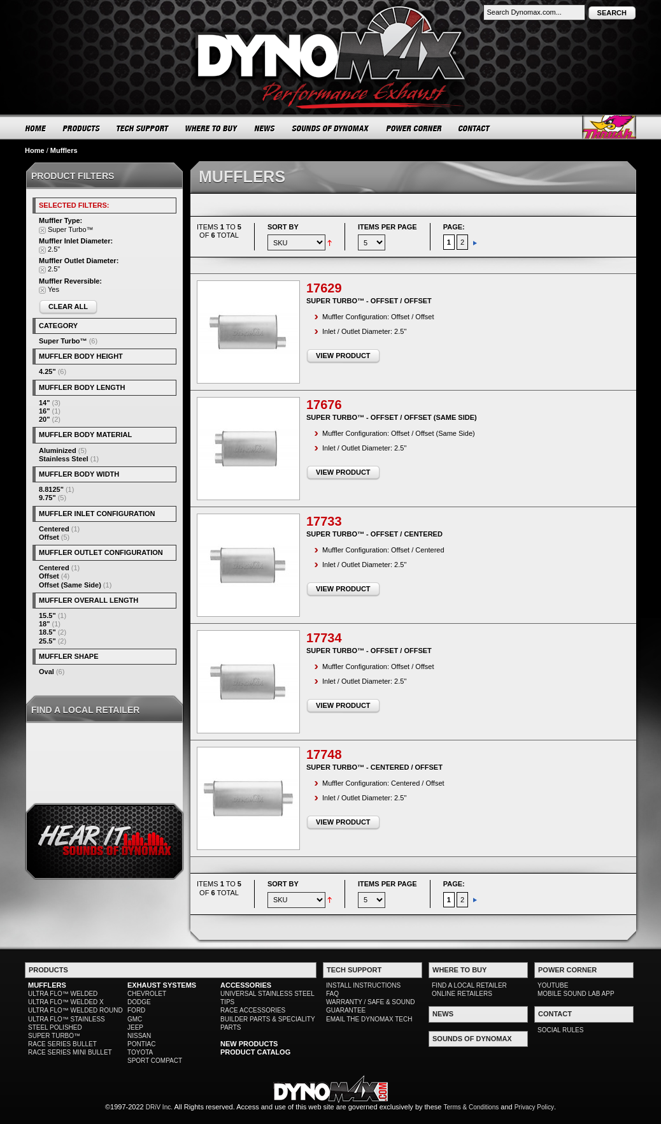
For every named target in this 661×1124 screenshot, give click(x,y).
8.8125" (51, 489)
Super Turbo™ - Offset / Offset (369, 301)
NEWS (265, 128)
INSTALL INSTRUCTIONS (363, 985)
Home (35, 150)
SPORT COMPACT (154, 1060)
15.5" (47, 615)
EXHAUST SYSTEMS (161, 985)
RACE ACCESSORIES (252, 1010)
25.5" (47, 641)
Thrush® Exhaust (609, 127)
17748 (324, 754)
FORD (136, 1010)
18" (44, 624)
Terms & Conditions (471, 1107)
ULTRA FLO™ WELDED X (66, 1001)
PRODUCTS (81, 128)
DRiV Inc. (159, 1107)
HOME (35, 128)
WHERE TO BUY (211, 128)
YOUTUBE (552, 985)
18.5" (47, 632)
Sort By (283, 227)
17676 (324, 405)
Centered (54, 529)
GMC (134, 1019)
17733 (324, 521)
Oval (46, 671)
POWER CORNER (414, 128)
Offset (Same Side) (70, 585)
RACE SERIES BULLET (62, 1044)
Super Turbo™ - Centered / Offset (374, 767)
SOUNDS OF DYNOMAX (331, 128)
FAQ (332, 993)
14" (44, 403)
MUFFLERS (47, 985)
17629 (324, 288)
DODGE (139, 1001)
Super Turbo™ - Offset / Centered (374, 534)
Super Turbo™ (63, 341)
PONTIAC (141, 1044)
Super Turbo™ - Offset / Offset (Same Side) (391, 417)
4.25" (47, 371)
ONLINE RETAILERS (462, 993)
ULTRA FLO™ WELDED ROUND (75, 1010)
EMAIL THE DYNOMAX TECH (369, 1019)
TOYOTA (140, 1052)
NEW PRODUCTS (249, 1044)
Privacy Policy (534, 1107)
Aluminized (57, 450)
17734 (324, 638)
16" (44, 411)
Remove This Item (42, 230)
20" (44, 419)
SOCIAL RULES (560, 1030)
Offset (49, 537)
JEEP (135, 1027)
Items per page (387, 227)
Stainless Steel (64, 459)
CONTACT (474, 128)
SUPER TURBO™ (54, 1035)
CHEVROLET (146, 993)
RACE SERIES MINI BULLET (70, 1052)
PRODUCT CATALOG (255, 1052)
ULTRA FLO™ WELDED (62, 993)
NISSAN (139, 1035)
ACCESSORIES (245, 985)
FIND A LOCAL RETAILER (469, 985)
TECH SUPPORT (143, 128)
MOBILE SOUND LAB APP (576, 993)
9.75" (47, 497)
